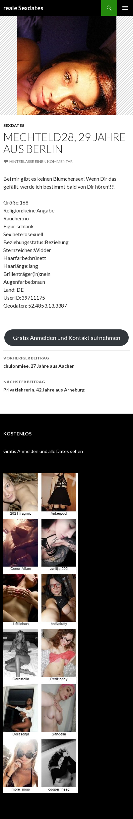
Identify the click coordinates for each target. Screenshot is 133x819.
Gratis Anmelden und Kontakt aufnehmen (66, 337)
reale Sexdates (23, 8)
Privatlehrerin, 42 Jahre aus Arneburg (66, 385)
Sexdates (13, 125)
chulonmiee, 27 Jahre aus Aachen (66, 361)
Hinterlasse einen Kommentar (41, 161)
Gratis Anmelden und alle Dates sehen (43, 451)
